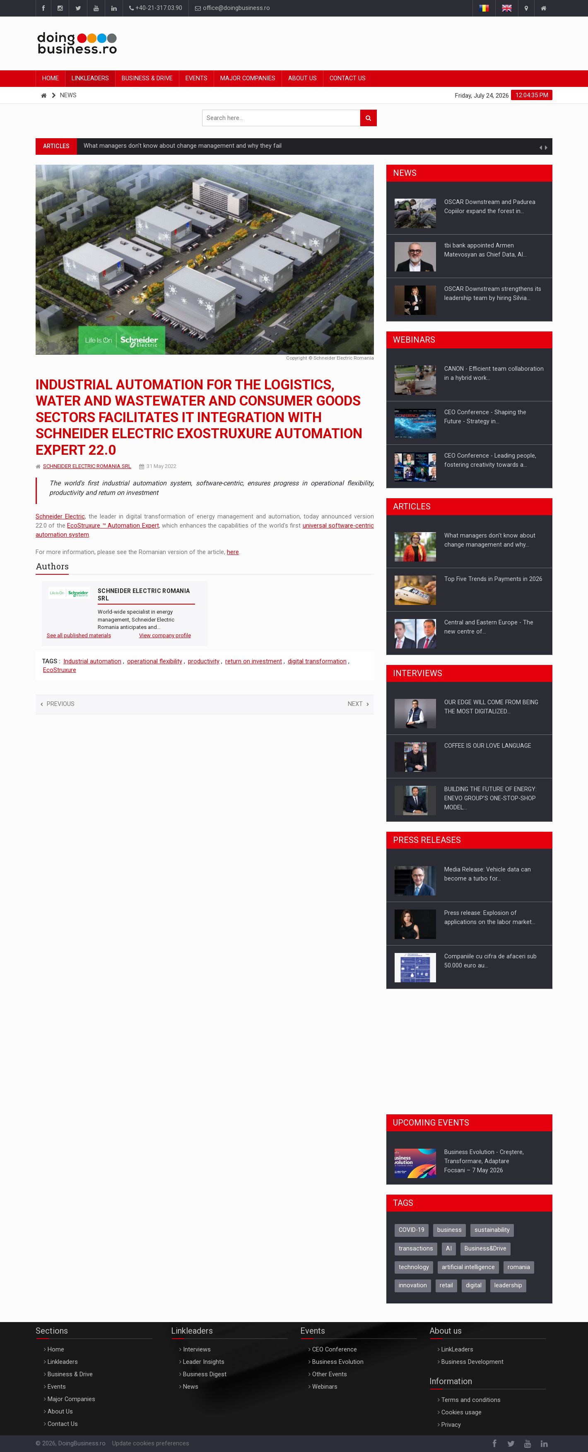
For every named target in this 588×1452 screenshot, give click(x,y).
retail (446, 1285)
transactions (416, 1248)
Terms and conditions (471, 1400)
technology (414, 1267)
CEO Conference (334, 1349)
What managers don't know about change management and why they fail (183, 145)
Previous (58, 704)
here (233, 552)
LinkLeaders (457, 1349)
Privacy (451, 1424)
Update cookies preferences (150, 1443)
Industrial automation (92, 661)
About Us (302, 78)
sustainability (492, 1230)
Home (50, 78)
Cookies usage (461, 1412)
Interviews (197, 1349)
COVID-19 (411, 1230)
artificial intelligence (468, 1267)
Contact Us (348, 78)
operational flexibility (154, 661)
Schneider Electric (60, 516)
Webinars (324, 1386)
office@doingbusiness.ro (232, 8)
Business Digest (205, 1374)
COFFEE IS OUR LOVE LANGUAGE (487, 745)
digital (474, 1285)
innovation (413, 1285)
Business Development (472, 1362)
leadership (508, 1285)
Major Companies (247, 78)
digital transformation (317, 661)
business (449, 1230)
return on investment (253, 661)
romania (519, 1267)
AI (449, 1248)
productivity (203, 661)
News (68, 95)
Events (196, 78)
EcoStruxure (59, 670)
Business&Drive (485, 1248)
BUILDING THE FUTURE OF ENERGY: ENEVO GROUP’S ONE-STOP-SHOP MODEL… (490, 798)
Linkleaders (90, 78)
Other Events (329, 1374)
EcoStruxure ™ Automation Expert (113, 525)
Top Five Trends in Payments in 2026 (493, 579)
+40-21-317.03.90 (155, 8)
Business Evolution (338, 1362)
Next (358, 704)
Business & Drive (147, 78)
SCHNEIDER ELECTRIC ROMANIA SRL (87, 466)
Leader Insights (203, 1362)
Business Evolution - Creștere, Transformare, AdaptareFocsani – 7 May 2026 (484, 1161)
